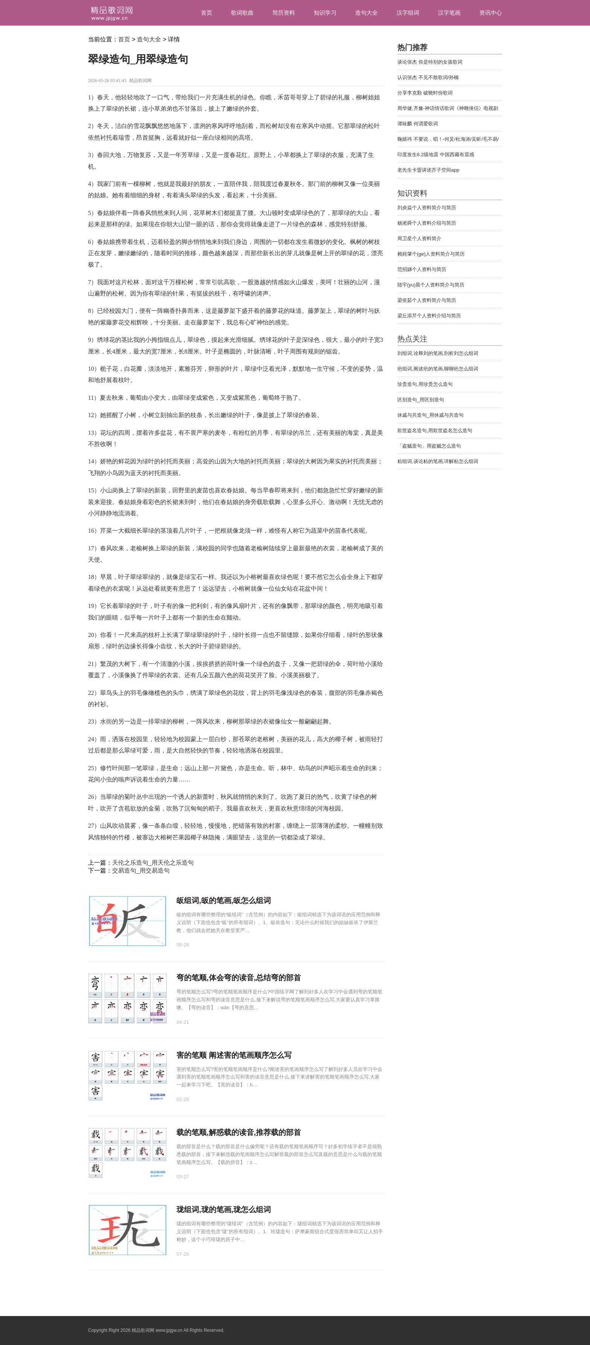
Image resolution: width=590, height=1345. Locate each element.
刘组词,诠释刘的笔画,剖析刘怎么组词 (437, 353)
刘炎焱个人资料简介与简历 (426, 207)
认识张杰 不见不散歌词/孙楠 (428, 77)
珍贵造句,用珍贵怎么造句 (425, 384)
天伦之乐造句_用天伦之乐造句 (153, 862)
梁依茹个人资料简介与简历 (426, 300)
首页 (206, 12)
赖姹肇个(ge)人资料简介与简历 (431, 254)
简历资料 (283, 12)
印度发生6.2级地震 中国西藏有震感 (435, 154)
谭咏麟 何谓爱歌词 (417, 123)
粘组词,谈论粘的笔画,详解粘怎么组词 (437, 461)
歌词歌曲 (242, 12)
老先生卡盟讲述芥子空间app (428, 170)
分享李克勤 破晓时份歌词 (425, 93)
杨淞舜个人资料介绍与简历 (426, 223)
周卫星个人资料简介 (419, 238)
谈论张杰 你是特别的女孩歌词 (429, 62)
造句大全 (366, 12)
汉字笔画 (449, 12)
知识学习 (325, 12)
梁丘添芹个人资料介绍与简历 (429, 315)
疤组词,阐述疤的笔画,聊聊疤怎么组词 (437, 369)
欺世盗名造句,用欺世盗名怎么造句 (434, 430)
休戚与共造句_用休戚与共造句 (430, 415)
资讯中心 (490, 12)
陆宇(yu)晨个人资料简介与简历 (430, 285)
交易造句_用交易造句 (141, 870)
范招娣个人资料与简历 (421, 269)
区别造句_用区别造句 (420, 399)
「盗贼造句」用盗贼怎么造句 (429, 446)
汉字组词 (408, 12)
